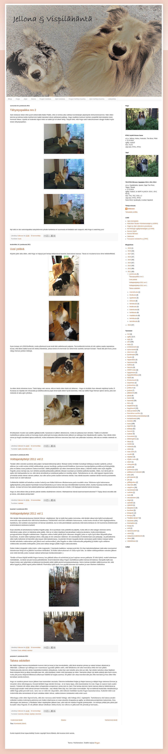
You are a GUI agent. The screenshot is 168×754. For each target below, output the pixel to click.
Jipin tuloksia (60, 99)
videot (129, 538)
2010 (130, 325)
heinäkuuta (133, 304)
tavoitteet (130, 510)
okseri (129, 462)
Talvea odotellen (20, 660)
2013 (130, 266)
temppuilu (130, 513)
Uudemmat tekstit (16, 720)
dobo (129, 344)
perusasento (131, 477)
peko (129, 475)
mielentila (130, 446)
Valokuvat (130, 236)
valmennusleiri (132, 531)
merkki (129, 444)
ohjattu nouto (131, 459)
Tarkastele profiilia (131, 212)
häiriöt (129, 378)
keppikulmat (131, 406)
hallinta (129, 365)
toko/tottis (38, 714)
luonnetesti (131, 436)
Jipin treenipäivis (132, 221)
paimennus (131, 469)
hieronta (130, 367)
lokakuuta (133, 295)
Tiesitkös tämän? (133, 518)
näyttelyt (20, 503)
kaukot (129, 398)
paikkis (129, 467)
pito (128, 480)
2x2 (128, 334)
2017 (130, 254)
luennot (129, 431)
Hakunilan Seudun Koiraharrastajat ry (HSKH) (142, 223)
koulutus (130, 421)
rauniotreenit (131, 490)
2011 (130, 271)
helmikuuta (133, 318)
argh (128, 339)
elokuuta (133, 301)
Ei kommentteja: (36, 235)
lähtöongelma (131, 439)
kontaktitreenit (132, 418)
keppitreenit (131, 408)
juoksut (129, 390)
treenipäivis (131, 523)
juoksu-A (130, 388)
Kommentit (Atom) (20, 723)
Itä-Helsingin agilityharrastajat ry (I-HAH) (140, 229)
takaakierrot (131, 508)
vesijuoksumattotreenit (134, 536)
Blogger (97, 743)
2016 (130, 257)
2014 (130, 263)
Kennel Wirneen (132, 234)
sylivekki (130, 503)
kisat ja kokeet (132, 411)
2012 (130, 268)
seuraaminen (131, 497)
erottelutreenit (131, 347)
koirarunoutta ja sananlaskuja (137, 416)
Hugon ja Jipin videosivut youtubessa (139, 226)
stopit (129, 500)
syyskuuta (133, 298)
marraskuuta (134, 292)
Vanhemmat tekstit (111, 720)
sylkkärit (130, 505)
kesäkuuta (133, 306)
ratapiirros (130, 487)
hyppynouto (131, 372)
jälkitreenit (130, 393)
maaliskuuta (134, 315)
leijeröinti (130, 426)
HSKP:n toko (131, 370)
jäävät (129, 395)
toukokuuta (133, 309)
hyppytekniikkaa (132, 375)
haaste (129, 357)
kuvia (19, 238)
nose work (130, 452)
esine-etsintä (131, 349)
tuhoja (129, 526)
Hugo (18, 99)
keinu (129, 403)
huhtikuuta (133, 312)
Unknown (131, 209)
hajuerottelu (131, 360)
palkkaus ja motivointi (134, 472)
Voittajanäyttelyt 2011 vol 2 (26, 459)
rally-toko (130, 485)
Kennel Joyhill (132, 231)
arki (128, 342)
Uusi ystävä (17, 248)
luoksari (129, 434)
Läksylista (112, 99)
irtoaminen (130, 383)
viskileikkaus (131, 541)
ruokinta (130, 492)
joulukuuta (133, 274)
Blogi (10, 99)
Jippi (25, 99)
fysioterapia (131, 354)
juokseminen (131, 385)
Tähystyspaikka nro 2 (23, 110)
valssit (129, 533)
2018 (130, 251)
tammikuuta (134, 321)
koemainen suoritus (133, 413)
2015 (130, 260)
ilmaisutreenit (131, 380)
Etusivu (63, 720)
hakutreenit (131, 362)
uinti (128, 528)
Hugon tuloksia (45, 99)
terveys (129, 515)
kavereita (25, 449)
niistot (129, 449)
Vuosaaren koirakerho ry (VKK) (137, 239)
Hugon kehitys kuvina (77, 99)
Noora (33, 99)
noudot (129, 454)
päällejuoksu (131, 482)
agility (19, 449)
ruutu (129, 495)
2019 (130, 248)
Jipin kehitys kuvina (96, 99)
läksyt (129, 441)
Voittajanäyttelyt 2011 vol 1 (26, 513)
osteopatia (130, 464)
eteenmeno (131, 352)
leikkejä (24, 650)
